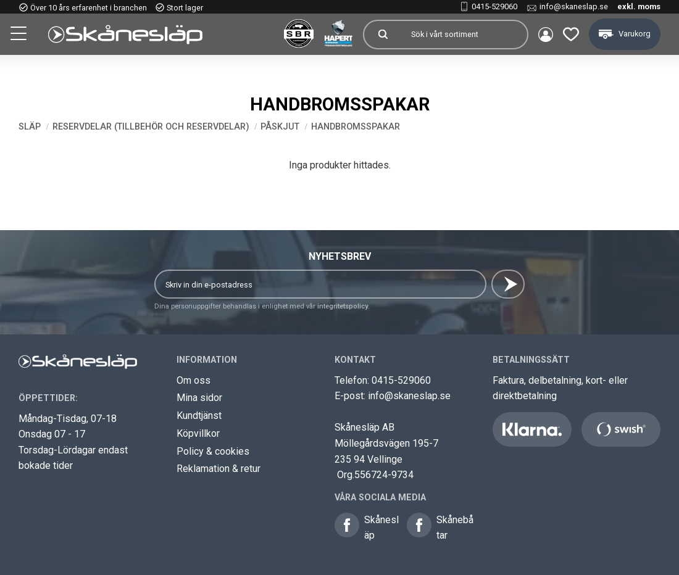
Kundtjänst (199, 415)
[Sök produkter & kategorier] (464, 34)
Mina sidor (199, 397)
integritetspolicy (342, 306)
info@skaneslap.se (573, 6)
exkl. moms (638, 6)
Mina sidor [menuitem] (545, 34)
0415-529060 (494, 6)
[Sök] (382, 34)
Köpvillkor (198, 433)
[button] (19, 35)
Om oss (193, 380)
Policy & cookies (213, 451)
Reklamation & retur (218, 468)
